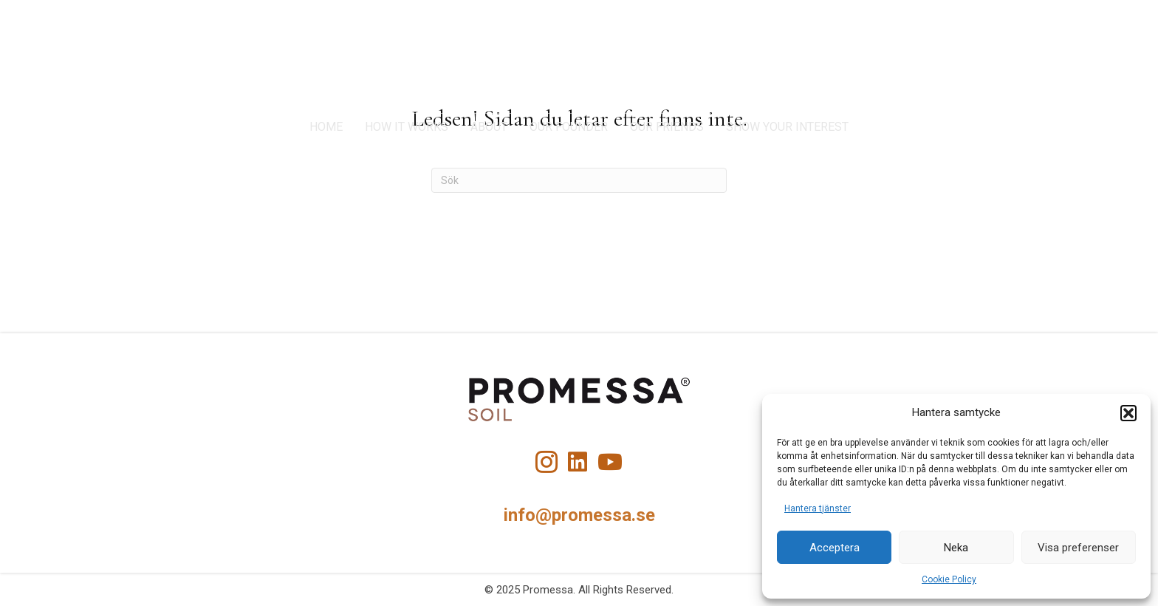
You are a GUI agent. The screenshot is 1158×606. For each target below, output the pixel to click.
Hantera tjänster (817, 508)
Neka (956, 547)
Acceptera (834, 547)
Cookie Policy (949, 579)
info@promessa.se (579, 515)
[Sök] (579, 180)
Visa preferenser (1078, 547)
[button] (1128, 413)
